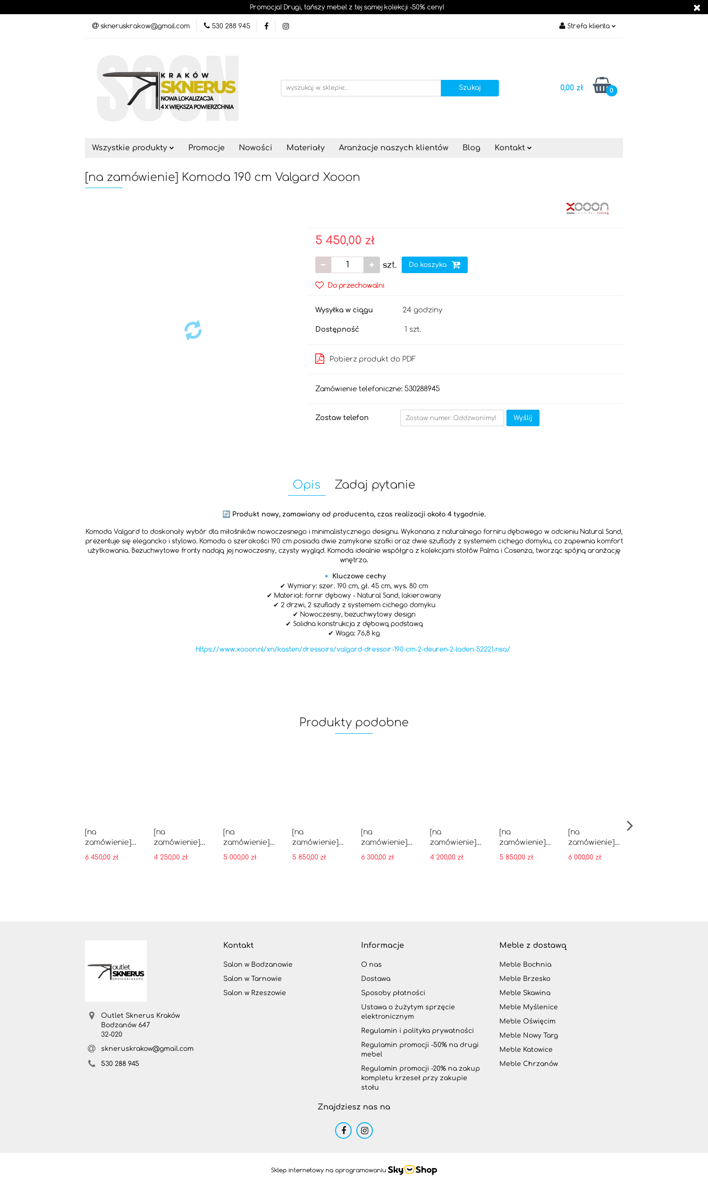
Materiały (306, 148)
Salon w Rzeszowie (254, 993)
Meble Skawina (524, 993)
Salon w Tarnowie (252, 978)
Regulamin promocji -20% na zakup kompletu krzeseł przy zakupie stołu (420, 1078)
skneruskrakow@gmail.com (147, 1048)
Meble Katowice (526, 1049)
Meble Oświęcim (527, 1021)
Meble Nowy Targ (528, 1035)
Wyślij (523, 417)
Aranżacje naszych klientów (393, 148)
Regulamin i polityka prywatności (417, 1030)
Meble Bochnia (525, 964)
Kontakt (513, 148)
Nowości (255, 148)
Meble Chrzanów (528, 1063)
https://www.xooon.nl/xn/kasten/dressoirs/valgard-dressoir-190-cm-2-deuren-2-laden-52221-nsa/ (353, 649)
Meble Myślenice (528, 1007)
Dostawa (375, 978)
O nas (371, 964)
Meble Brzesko (524, 978)
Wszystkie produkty (133, 148)
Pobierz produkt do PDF (365, 358)
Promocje (206, 148)
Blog (471, 148)
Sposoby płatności (393, 993)
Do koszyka (435, 264)
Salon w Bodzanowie (258, 964)
